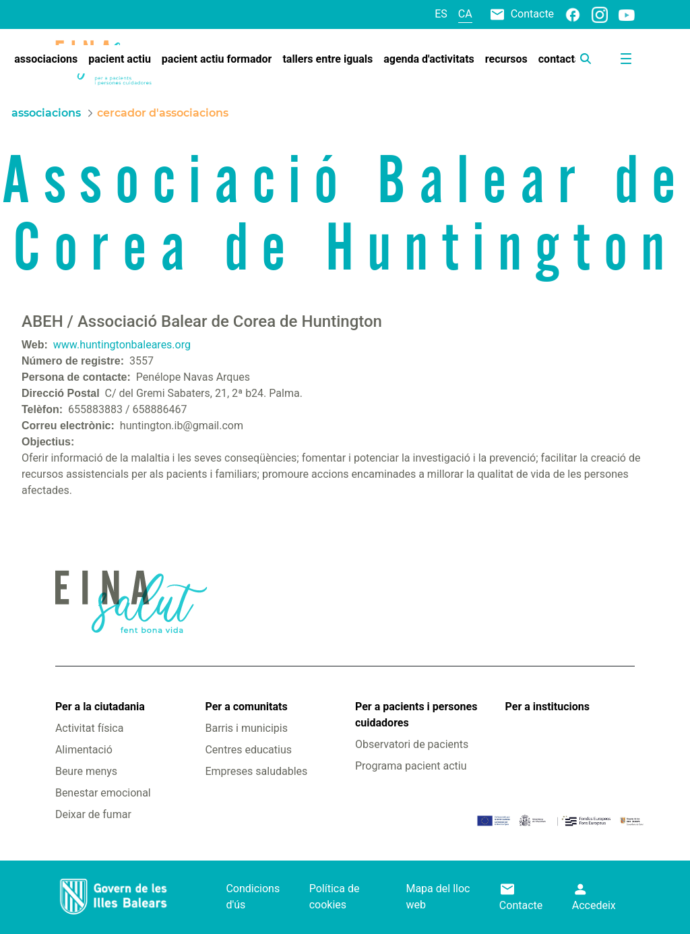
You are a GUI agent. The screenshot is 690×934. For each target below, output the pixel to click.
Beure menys (86, 771)
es (441, 13)
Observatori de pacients (411, 744)
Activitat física (89, 728)
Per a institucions (547, 706)
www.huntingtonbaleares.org (122, 344)
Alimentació (84, 749)
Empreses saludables (256, 771)
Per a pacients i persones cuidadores (416, 714)
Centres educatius (248, 749)
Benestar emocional (103, 792)
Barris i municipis (246, 728)
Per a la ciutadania (100, 706)
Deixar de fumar (93, 814)
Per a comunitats (246, 706)
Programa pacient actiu (410, 765)
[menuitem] (46, 59)
